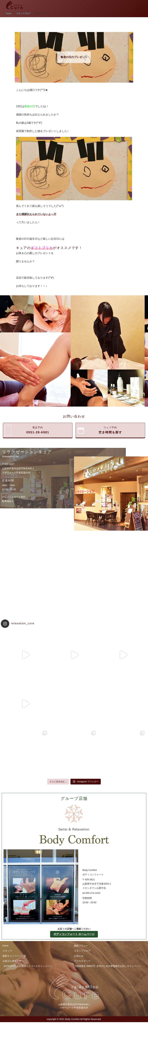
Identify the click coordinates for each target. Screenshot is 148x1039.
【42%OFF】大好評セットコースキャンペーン (27, 966)
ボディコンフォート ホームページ (74, 934)
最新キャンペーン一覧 (14, 956)
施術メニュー (81, 945)
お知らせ (78, 956)
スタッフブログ (82, 950)
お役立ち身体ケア (12, 961)
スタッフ (7, 950)
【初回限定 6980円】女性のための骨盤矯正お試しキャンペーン (107, 966)
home (5, 945)
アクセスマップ (82, 961)
